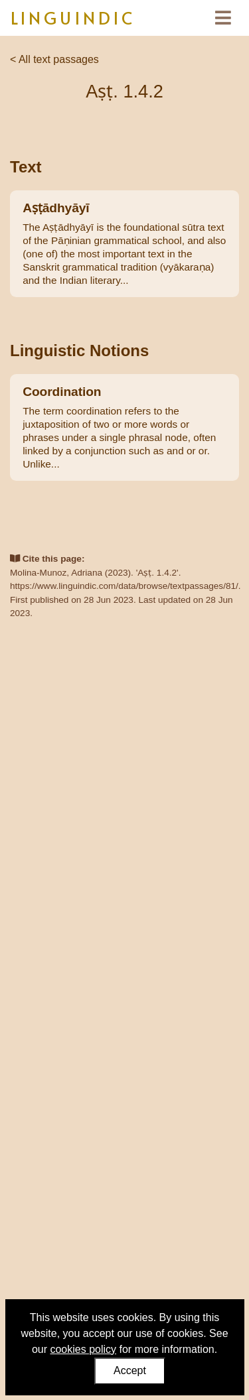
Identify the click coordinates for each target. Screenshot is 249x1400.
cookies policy (83, 1349)
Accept (130, 1370)
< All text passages (54, 59)
